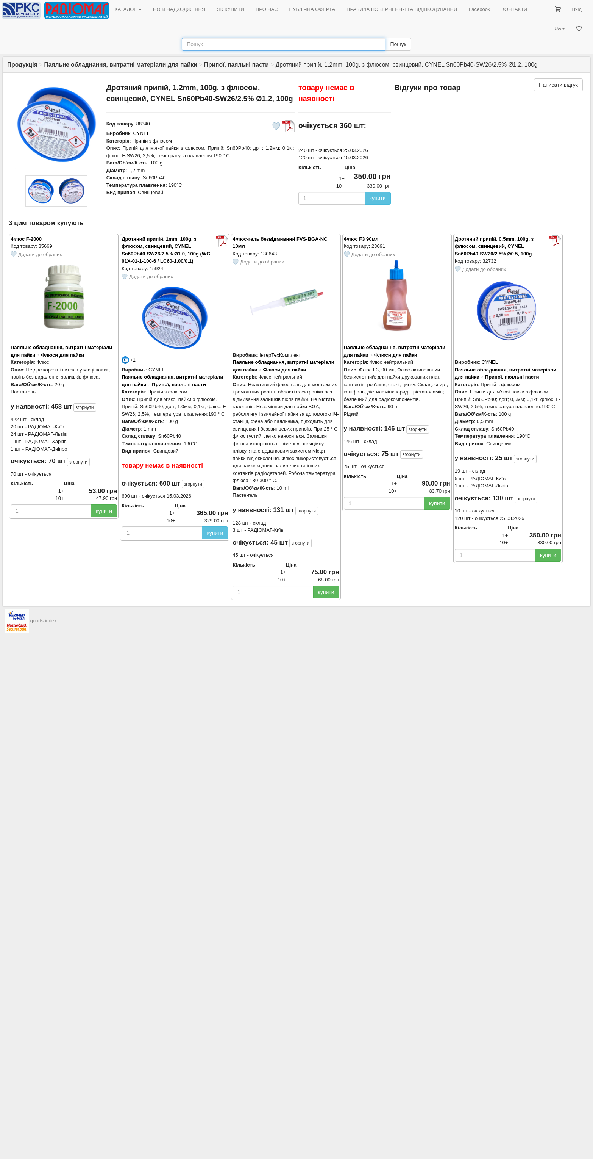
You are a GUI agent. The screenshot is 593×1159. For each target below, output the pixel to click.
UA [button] (559, 28)
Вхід (577, 9)
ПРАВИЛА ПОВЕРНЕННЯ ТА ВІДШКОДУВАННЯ (401, 9)
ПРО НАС (267, 9)
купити (378, 198)
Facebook (479, 9)
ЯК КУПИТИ (230, 9)
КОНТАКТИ (514, 9)
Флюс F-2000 (26, 239)
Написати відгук (558, 85)
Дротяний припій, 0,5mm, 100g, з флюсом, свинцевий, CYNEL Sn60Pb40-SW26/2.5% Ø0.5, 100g (494, 246)
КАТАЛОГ (128, 9)
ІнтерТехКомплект (280, 355)
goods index (43, 621)
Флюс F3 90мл (361, 239)
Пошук (398, 44)
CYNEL (141, 133)
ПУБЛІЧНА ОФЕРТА (312, 9)
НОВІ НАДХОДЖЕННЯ (179, 9)
